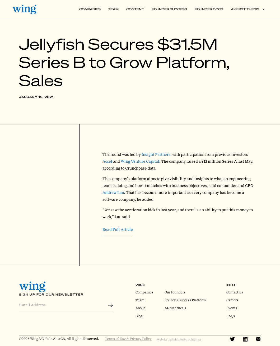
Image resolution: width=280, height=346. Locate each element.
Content (135, 9)
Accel (107, 161)
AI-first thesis (175, 308)
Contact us (234, 292)
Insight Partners (156, 154)
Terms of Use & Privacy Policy (128, 338)
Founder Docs (209, 9)
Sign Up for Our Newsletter (51, 294)
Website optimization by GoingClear (179, 339)
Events (231, 308)
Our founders (175, 292)
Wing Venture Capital (140, 161)
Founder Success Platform (185, 300)
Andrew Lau (113, 192)
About (140, 308)
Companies (90, 9)
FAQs (230, 316)
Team (113, 9)
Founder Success (169, 9)
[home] (26, 9)
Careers (232, 300)
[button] (248, 9)
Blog (139, 316)
